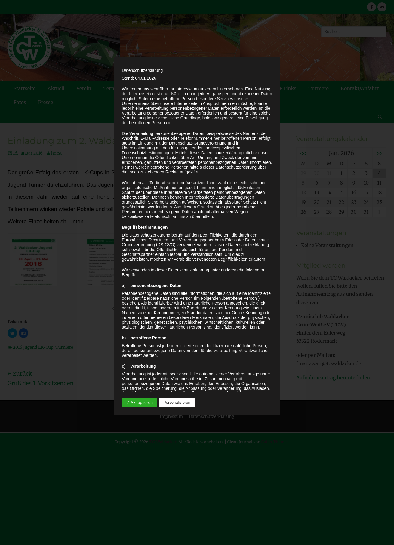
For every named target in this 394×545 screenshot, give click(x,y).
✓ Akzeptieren (139, 402)
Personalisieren (176, 402)
